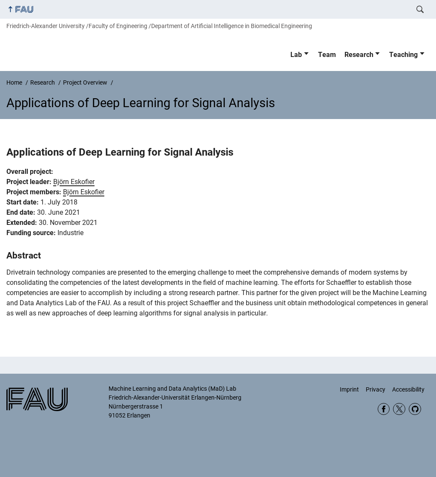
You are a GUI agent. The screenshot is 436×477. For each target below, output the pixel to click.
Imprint (349, 389)
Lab (296, 55)
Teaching (403, 55)
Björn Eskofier (74, 182)
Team (327, 55)
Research (358, 55)
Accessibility (408, 389)
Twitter (399, 409)
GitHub (415, 409)
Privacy (375, 389)
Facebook (384, 409)
